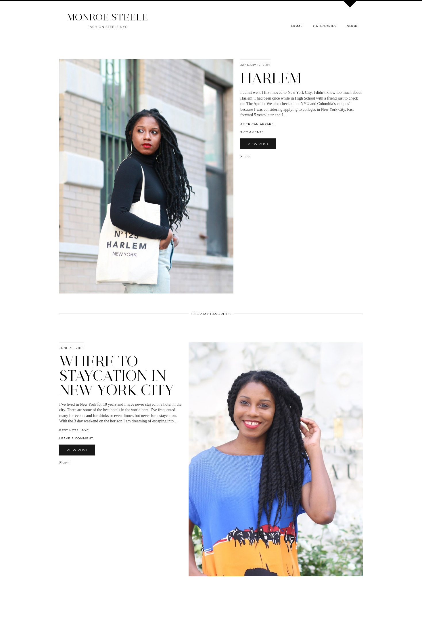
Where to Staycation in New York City (116, 375)
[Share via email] (253, 157)
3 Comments (252, 132)
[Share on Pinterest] (261, 157)
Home (297, 26)
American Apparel (258, 124)
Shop (352, 26)
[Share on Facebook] (255, 157)
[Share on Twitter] (258, 157)
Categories (325, 26)
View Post (258, 144)
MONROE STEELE (107, 17)
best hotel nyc (74, 430)
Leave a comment (76, 438)
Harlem (271, 78)
